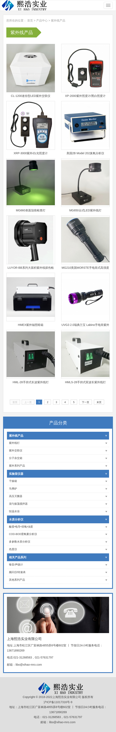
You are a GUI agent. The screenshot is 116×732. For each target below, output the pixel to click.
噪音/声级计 (58, 564)
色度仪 (58, 549)
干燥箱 (58, 481)
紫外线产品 (58, 20)
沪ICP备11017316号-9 (58, 702)
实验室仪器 (58, 473)
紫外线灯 (58, 443)
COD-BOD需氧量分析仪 (58, 534)
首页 (30, 20)
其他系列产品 (58, 579)
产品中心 (42, 20)
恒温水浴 (58, 511)
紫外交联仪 (58, 450)
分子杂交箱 (58, 458)
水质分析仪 (58, 519)
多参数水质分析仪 (58, 541)
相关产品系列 (58, 557)
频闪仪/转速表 (58, 572)
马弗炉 (58, 488)
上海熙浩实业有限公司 (23, 5)
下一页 (85, 402)
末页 (99, 402)
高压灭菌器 (58, 496)
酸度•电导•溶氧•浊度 (58, 526)
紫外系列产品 (58, 465)
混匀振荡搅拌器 (58, 503)
